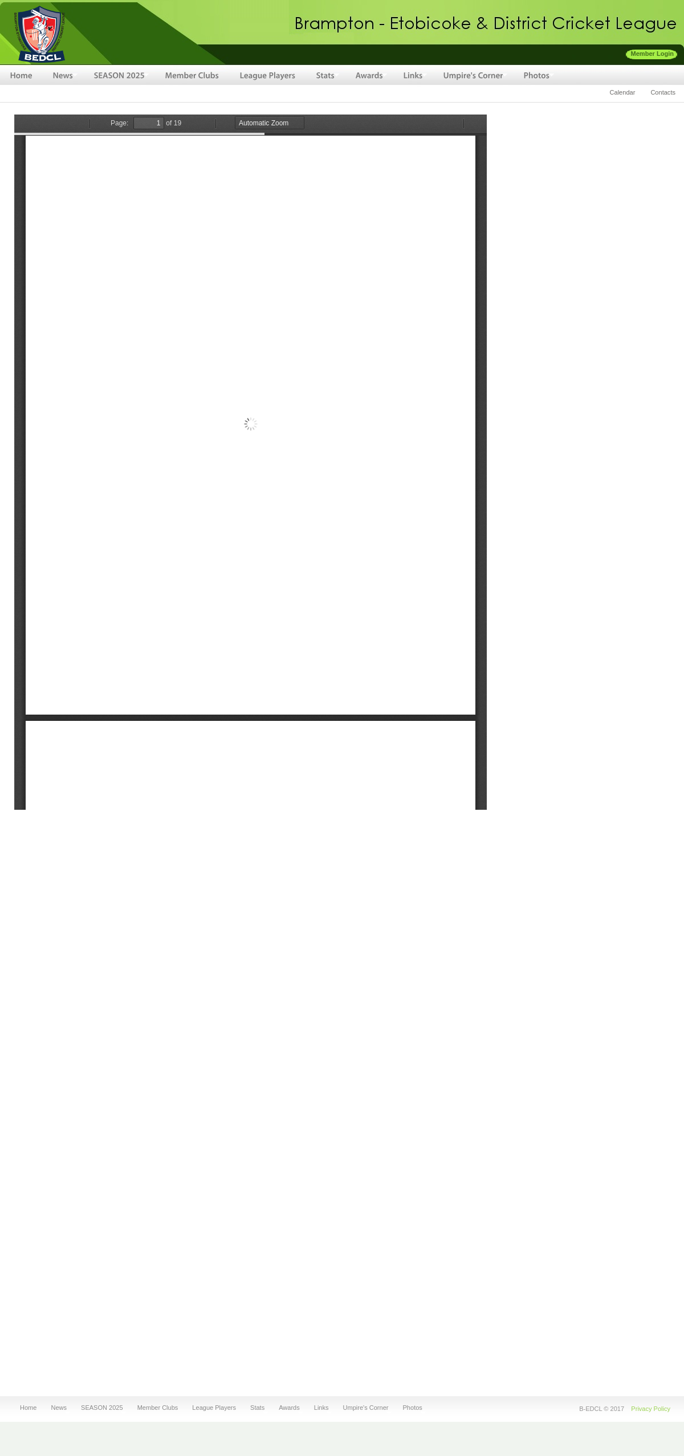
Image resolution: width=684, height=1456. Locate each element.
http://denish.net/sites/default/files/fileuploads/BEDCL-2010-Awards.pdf (250, 462)
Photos (411, 1408)
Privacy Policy (650, 1408)
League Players (214, 1408)
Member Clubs (157, 1408)
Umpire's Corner (364, 1408)
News (57, 1408)
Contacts (662, 92)
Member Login (652, 53)
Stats (256, 1408)
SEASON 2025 (100, 1408)
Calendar (623, 92)
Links (320, 1408)
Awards (287, 1408)
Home (28, 1408)
